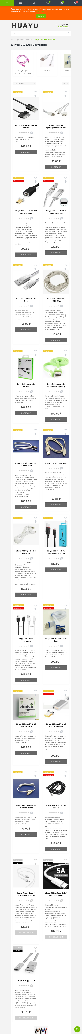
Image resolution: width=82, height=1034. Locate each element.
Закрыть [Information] (41, 16)
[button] (34, 3)
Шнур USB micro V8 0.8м (56, 463)
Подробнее (40, 11)
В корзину (26, 152)
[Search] (68, 33)
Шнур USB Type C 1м (26, 981)
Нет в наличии (26, 933)
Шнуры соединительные (23, 40)
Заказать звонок (63, 27)
